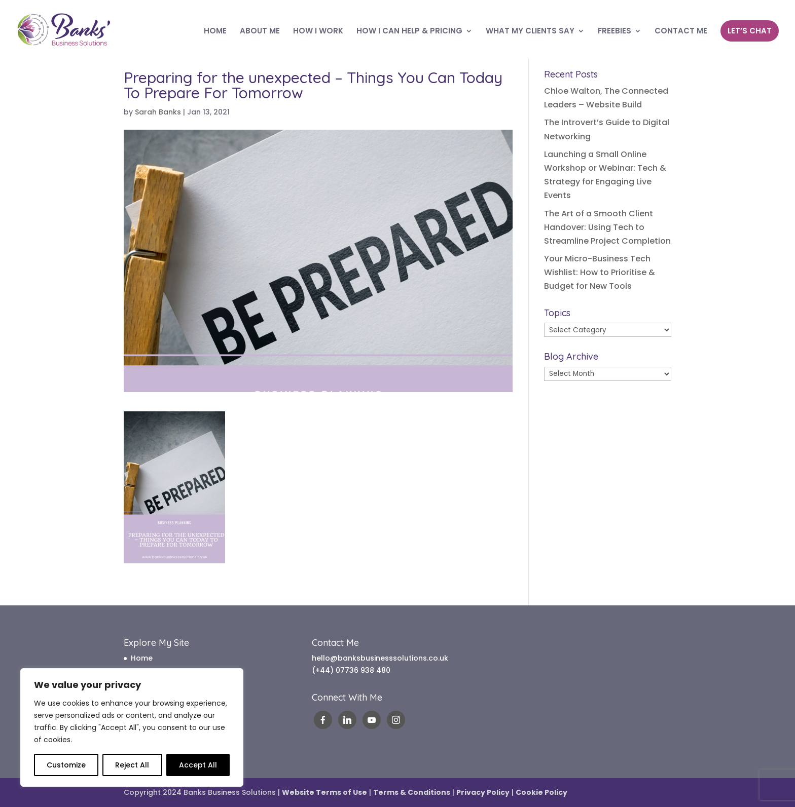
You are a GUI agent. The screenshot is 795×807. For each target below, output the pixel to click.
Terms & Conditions (411, 792)
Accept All (198, 765)
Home (142, 658)
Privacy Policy (483, 792)
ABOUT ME (260, 31)
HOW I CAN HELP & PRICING (409, 31)
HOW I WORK (318, 31)
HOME (215, 31)
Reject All (132, 765)
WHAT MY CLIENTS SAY (530, 31)
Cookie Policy (541, 792)
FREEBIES (614, 31)
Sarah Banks (158, 112)
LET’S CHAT (750, 30)
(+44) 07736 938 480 (351, 670)
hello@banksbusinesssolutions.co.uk (380, 658)
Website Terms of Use (324, 792)
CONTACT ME (681, 31)
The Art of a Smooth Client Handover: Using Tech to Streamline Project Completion (607, 227)
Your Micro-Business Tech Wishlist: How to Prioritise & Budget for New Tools (599, 272)
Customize (66, 765)
